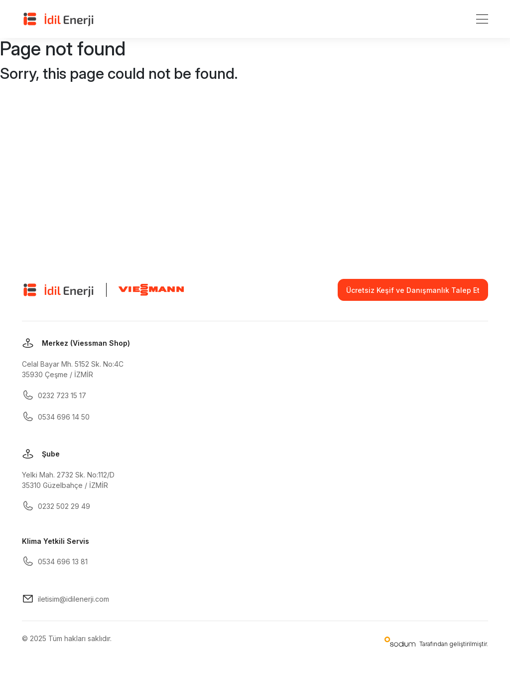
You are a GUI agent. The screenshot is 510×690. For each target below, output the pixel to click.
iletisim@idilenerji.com (65, 599)
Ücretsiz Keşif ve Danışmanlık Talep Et (413, 290)
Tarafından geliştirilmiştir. (436, 642)
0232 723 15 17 (54, 395)
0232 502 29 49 (56, 506)
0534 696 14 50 (56, 417)
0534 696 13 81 (55, 561)
